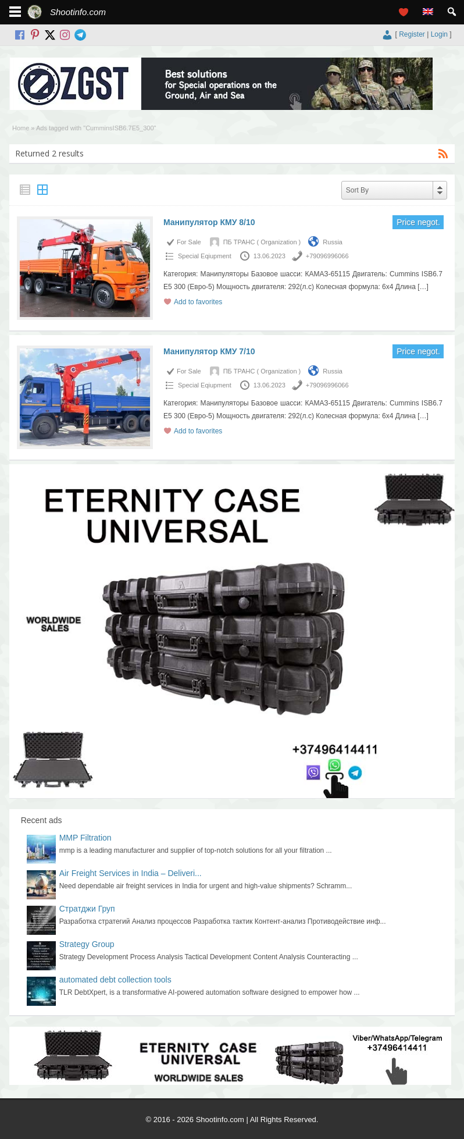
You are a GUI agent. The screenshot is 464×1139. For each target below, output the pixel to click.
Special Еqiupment (204, 255)
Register (412, 34)
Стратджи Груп (87, 908)
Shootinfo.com (78, 12)
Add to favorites (198, 302)
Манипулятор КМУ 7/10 (209, 351)
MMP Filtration (85, 837)
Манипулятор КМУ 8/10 (209, 222)
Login (439, 34)
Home (20, 127)
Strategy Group (87, 944)
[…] (423, 287)
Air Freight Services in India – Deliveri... (130, 873)
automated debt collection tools (115, 979)
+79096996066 (327, 255)
